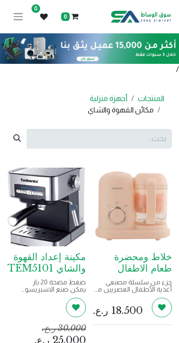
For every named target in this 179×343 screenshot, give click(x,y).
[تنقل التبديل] (18, 17)
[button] (162, 307)
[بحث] (17, 138)
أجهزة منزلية (108, 98)
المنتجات (151, 98)
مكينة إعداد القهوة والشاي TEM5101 (47, 262)
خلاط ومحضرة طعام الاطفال (143, 262)
